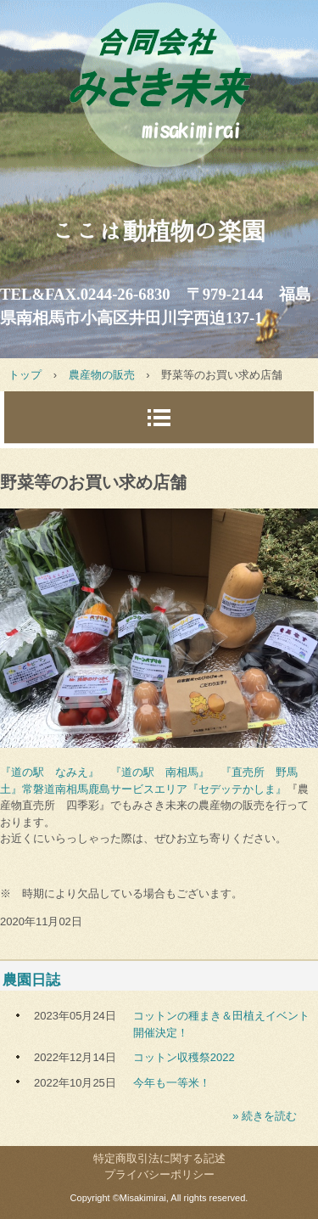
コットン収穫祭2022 (184, 1057)
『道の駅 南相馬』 (159, 772)
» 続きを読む (264, 1115)
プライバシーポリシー (159, 1174)
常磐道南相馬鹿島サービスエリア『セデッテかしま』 (154, 789)
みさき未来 (159, 100)
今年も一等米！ (171, 1082)
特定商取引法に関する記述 (159, 1158)
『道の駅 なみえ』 (49, 772)
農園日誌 (31, 980)
